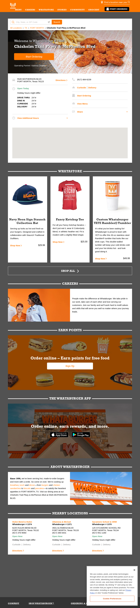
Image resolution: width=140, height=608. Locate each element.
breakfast (14, 485)
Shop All (68, 270)
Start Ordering (116, 9)
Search (57, 22)
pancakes (39, 488)
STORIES (62, 9)
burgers (45, 485)
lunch (22, 485)
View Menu (82, 104)
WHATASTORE (46, 9)
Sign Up (70, 366)
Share (80, 112)
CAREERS (30, 9)
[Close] (134, 579)
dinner (32, 485)
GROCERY (93, 9)
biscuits (27, 488)
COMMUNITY (77, 9)
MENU (18, 9)
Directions (61, 80)
